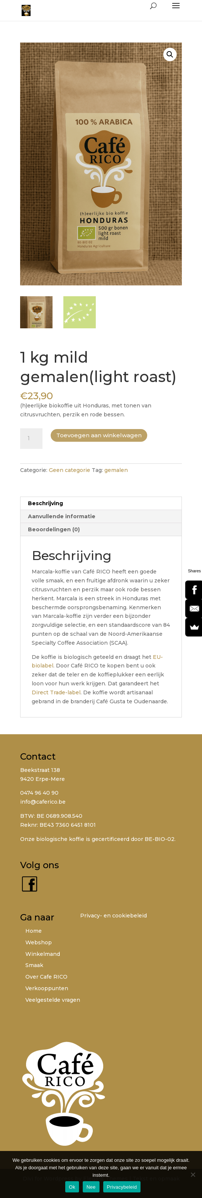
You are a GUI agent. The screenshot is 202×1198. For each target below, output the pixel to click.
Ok (72, 1187)
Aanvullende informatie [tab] (61, 516)
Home (33, 931)
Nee (91, 1187)
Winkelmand (42, 954)
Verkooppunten (46, 988)
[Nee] (192, 1174)
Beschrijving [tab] (45, 503)
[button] (170, 54)
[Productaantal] (31, 438)
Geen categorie (69, 470)
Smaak (34, 965)
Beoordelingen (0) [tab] (54, 529)
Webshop (38, 942)
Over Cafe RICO (46, 976)
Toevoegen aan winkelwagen (99, 435)
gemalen (116, 470)
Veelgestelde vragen (52, 1000)
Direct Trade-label (56, 692)
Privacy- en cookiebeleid (113, 915)
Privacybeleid (122, 1187)
